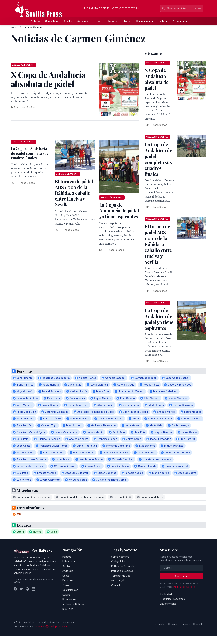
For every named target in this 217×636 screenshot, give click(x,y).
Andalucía (83, 21)
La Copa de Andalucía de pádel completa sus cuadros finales (29, 153)
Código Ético (118, 561)
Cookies (172, 624)
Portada (35, 21)
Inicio (14, 27)
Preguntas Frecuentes (172, 598)
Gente (98, 21)
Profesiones (179, 21)
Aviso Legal (117, 580)
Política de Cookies (122, 570)
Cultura (162, 21)
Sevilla (68, 21)
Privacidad (159, 624)
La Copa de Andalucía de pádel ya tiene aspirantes (119, 210)
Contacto (116, 585)
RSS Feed (67, 608)
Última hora (52, 21)
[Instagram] (27, 589)
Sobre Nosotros (120, 556)
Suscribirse (181, 576)
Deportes (112, 21)
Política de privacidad (184, 587)
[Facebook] (15, 589)
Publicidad (166, 594)
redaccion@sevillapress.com (51, 626)
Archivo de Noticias (73, 604)
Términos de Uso (120, 575)
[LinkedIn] (33, 589)
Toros (127, 21)
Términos (185, 624)
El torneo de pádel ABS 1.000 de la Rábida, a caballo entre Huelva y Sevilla (74, 193)
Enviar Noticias (168, 603)
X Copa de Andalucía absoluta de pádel (156, 79)
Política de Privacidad (123, 566)
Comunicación (144, 21)
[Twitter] (21, 589)
